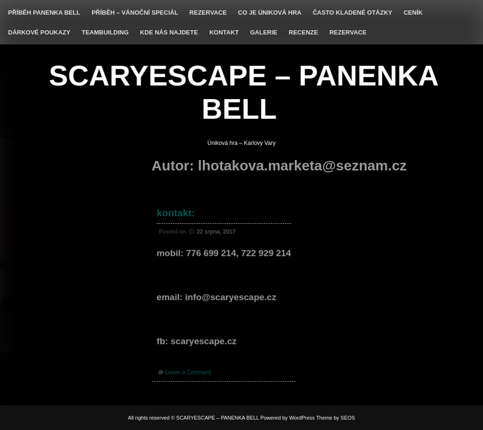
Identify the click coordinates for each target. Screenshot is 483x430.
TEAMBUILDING (105, 32)
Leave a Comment (189, 370)
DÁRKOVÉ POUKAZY (39, 32)
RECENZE (303, 32)
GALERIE (263, 32)
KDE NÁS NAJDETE (169, 32)
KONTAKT (224, 32)
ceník (413, 12)
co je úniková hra (269, 12)
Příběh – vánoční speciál (135, 12)
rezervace (347, 32)
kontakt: (176, 214)
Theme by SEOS (335, 418)
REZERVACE (208, 12)
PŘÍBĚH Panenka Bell (44, 12)
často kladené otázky (352, 12)
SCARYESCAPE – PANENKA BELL (244, 92)
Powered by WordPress (287, 418)
